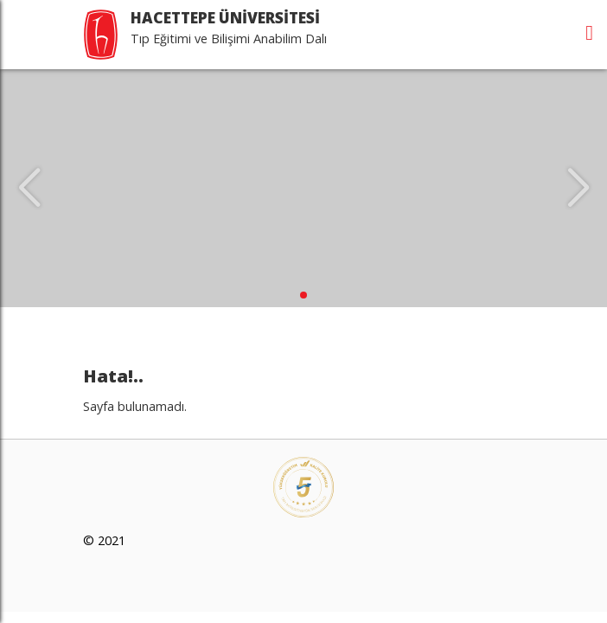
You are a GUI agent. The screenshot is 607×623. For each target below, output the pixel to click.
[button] (303, 295)
